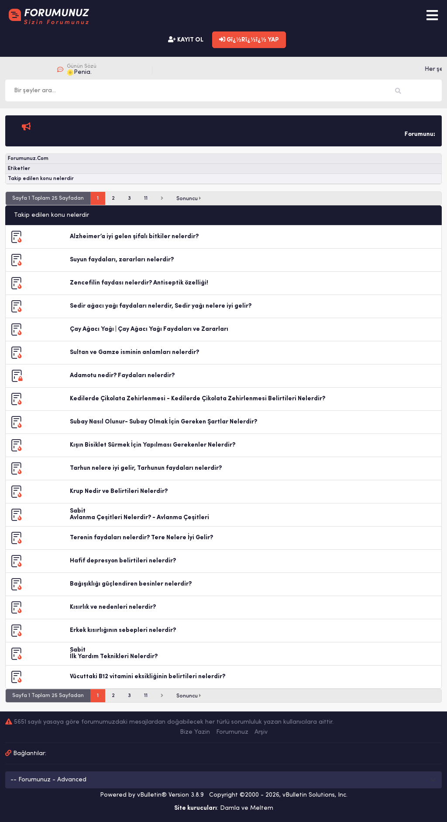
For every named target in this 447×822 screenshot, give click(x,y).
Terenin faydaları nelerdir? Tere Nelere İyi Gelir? (141, 537)
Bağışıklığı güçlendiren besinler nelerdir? (131, 584)
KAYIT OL (185, 39)
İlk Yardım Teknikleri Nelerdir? (114, 656)
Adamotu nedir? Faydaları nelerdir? (122, 375)
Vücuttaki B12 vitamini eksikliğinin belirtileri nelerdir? (147, 676)
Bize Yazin (195, 732)
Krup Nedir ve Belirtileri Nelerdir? (119, 491)
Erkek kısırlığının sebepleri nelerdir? (123, 630)
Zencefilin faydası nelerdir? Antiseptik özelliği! (139, 283)
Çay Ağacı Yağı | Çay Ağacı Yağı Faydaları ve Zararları (149, 329)
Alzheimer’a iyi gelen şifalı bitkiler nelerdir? (134, 236)
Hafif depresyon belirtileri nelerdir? (123, 561)
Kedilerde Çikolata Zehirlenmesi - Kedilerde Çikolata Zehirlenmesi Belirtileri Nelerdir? (197, 398)
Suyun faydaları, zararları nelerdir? (122, 260)
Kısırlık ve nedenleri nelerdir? (113, 607)
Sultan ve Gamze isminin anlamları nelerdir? (134, 352)
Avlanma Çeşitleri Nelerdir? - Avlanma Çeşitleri (139, 517)
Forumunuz (232, 732)
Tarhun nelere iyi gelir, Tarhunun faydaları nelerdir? (146, 468)
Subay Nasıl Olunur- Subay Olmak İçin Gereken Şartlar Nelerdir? (163, 422)
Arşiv (261, 732)
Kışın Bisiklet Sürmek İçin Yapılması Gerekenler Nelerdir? (152, 445)
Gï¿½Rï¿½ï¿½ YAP (249, 39)
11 (146, 198)
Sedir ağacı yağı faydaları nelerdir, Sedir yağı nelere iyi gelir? (160, 306)
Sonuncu (188, 198)
